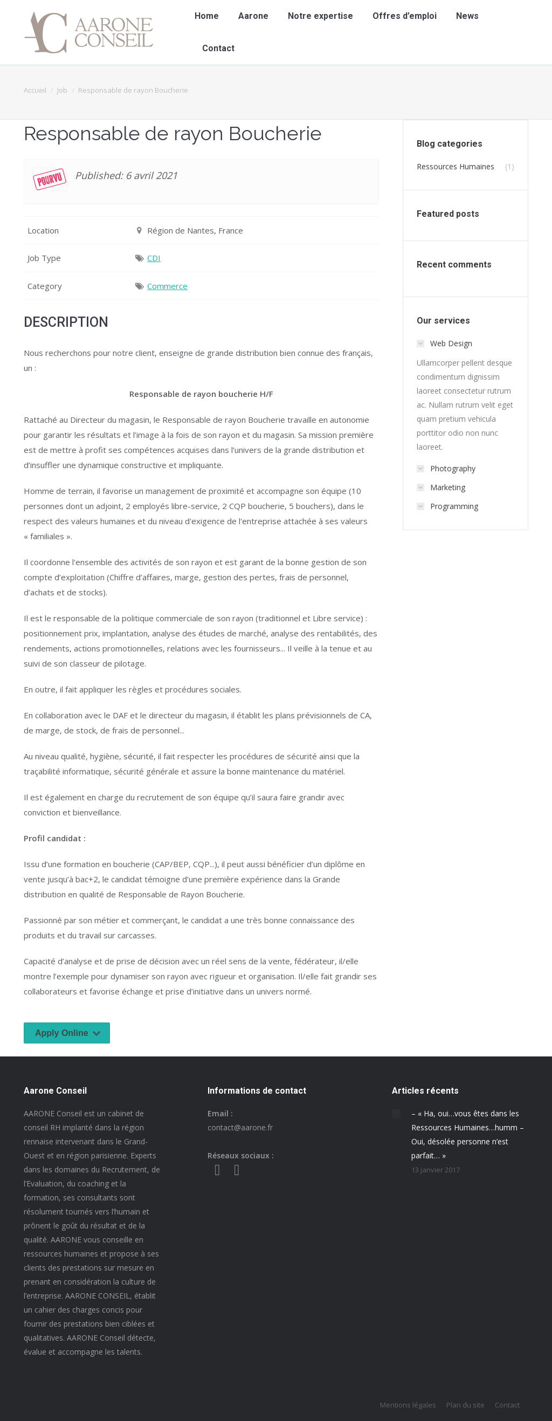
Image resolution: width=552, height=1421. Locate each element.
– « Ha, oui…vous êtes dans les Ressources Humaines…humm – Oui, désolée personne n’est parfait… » (467, 1134)
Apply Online (70, 1033)
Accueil (35, 90)
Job (62, 90)
